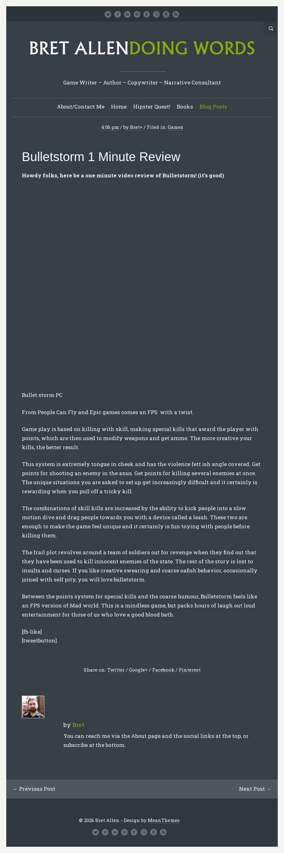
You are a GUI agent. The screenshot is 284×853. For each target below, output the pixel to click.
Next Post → (255, 788)
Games (175, 127)
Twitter (116, 670)
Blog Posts (213, 106)
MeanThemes (164, 820)
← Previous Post (33, 788)
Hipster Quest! (151, 106)
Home (119, 106)
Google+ (138, 670)
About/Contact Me (80, 106)
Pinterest (190, 670)
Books (185, 106)
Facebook (163, 670)
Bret (135, 127)
